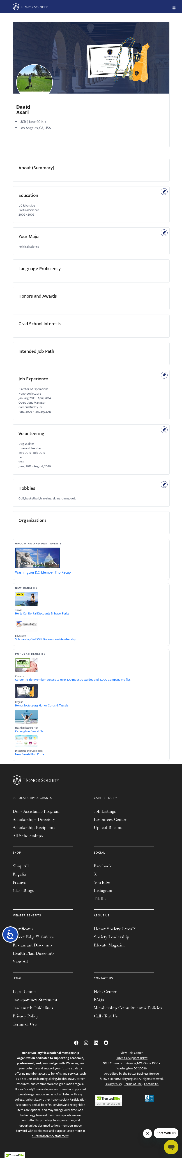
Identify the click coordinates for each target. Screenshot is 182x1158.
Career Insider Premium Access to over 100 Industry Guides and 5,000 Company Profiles (73, 680)
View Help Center (131, 1052)
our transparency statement (50, 1136)
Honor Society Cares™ (115, 928)
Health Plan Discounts (33, 953)
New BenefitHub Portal (30, 754)
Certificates (23, 928)
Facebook (103, 866)
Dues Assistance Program (36, 811)
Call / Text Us (106, 1016)
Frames (19, 882)
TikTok (100, 898)
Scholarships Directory (34, 819)
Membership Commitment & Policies (128, 1007)
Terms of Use (25, 1024)
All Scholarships (28, 835)
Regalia (19, 874)
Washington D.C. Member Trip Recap (43, 573)
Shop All (21, 866)
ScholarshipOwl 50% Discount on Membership (45, 639)
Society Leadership (111, 936)
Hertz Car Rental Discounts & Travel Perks (42, 613)
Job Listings (105, 811)
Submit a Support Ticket (131, 1058)
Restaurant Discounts (33, 945)
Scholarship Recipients (34, 827)
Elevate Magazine (110, 945)
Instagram (103, 890)
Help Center (105, 991)
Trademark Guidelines (33, 1007)
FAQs (99, 999)
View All (20, 961)
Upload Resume (108, 827)
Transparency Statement (35, 999)
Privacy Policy (25, 1016)
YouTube (102, 882)
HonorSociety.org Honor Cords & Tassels (41, 705)
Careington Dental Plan (30, 731)
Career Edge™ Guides (33, 936)
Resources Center (110, 819)
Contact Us (151, 1084)
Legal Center (24, 991)
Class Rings (23, 890)
